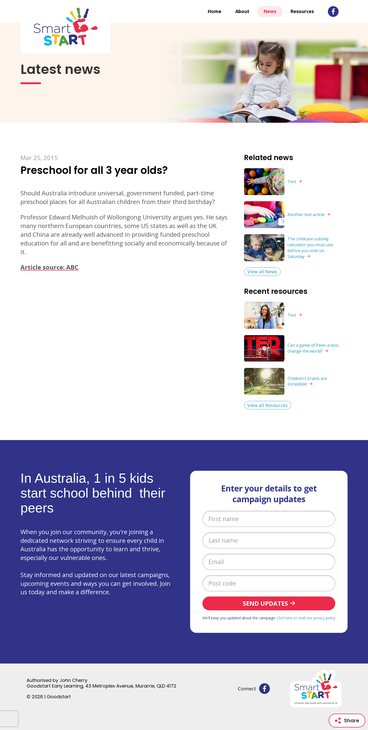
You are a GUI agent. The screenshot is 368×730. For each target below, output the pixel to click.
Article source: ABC (49, 267)
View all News (262, 271)
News (269, 11)
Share (347, 720)
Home (214, 11)
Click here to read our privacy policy (306, 617)
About (242, 11)
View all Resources (267, 405)
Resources (302, 11)
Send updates (265, 603)
